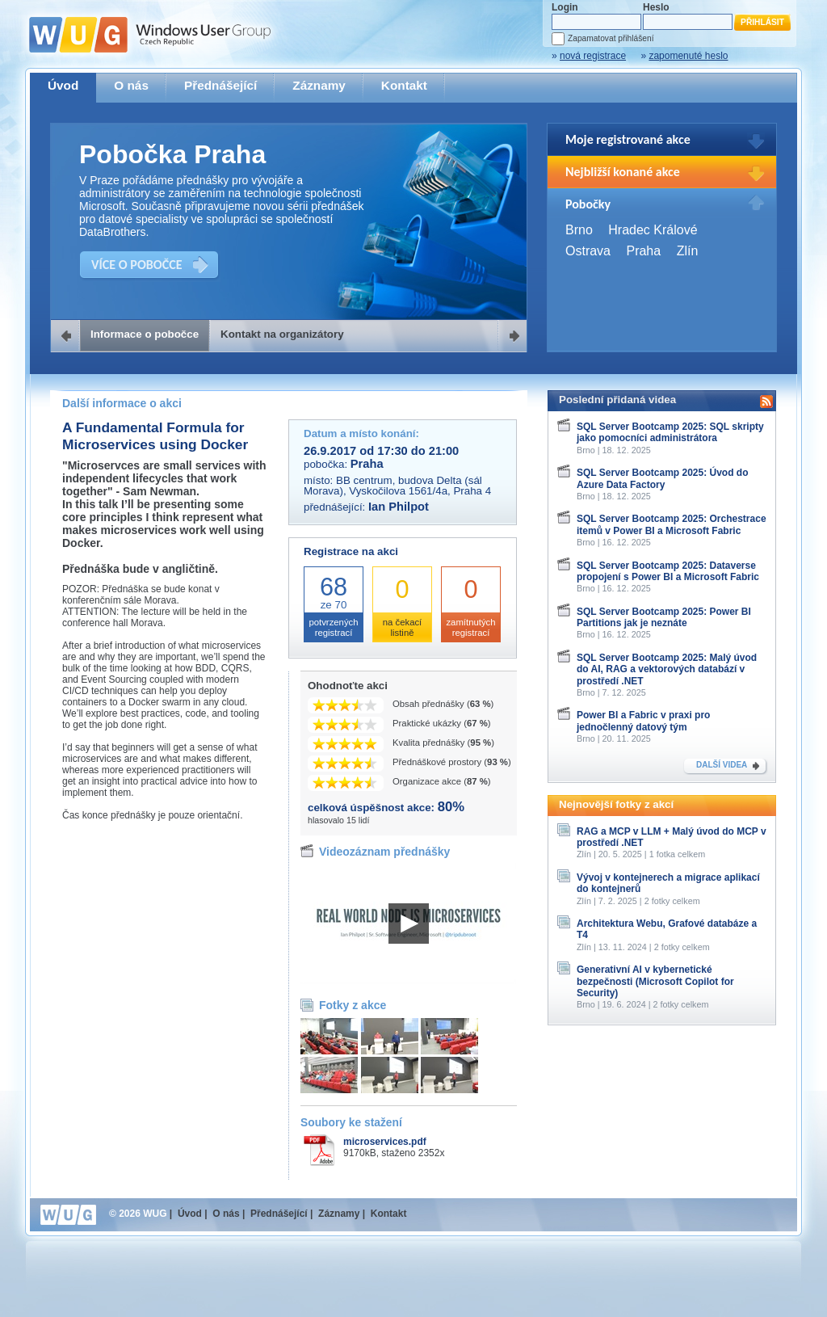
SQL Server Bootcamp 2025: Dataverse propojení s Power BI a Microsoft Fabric (668, 571)
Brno (579, 230)
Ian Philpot (398, 506)
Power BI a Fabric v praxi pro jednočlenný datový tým (643, 720)
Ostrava (588, 251)
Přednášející (220, 85)
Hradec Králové (652, 230)
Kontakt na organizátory (282, 334)
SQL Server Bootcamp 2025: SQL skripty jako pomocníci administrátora (670, 432)
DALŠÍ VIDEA (721, 764)
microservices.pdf (384, 1141)
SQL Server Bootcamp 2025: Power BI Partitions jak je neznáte (664, 617)
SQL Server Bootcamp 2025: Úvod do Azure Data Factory (663, 478)
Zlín (688, 251)
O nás (131, 85)
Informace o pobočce (144, 334)
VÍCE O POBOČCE (137, 264)
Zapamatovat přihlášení (610, 38)
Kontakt (404, 85)
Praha (643, 251)
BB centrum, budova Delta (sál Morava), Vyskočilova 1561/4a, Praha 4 (397, 485)
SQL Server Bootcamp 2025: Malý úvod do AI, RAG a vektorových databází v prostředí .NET (667, 669)
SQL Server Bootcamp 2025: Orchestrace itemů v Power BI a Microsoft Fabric (671, 524)
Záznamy (319, 85)
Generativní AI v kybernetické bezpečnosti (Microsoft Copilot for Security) (655, 981)
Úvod (63, 85)
